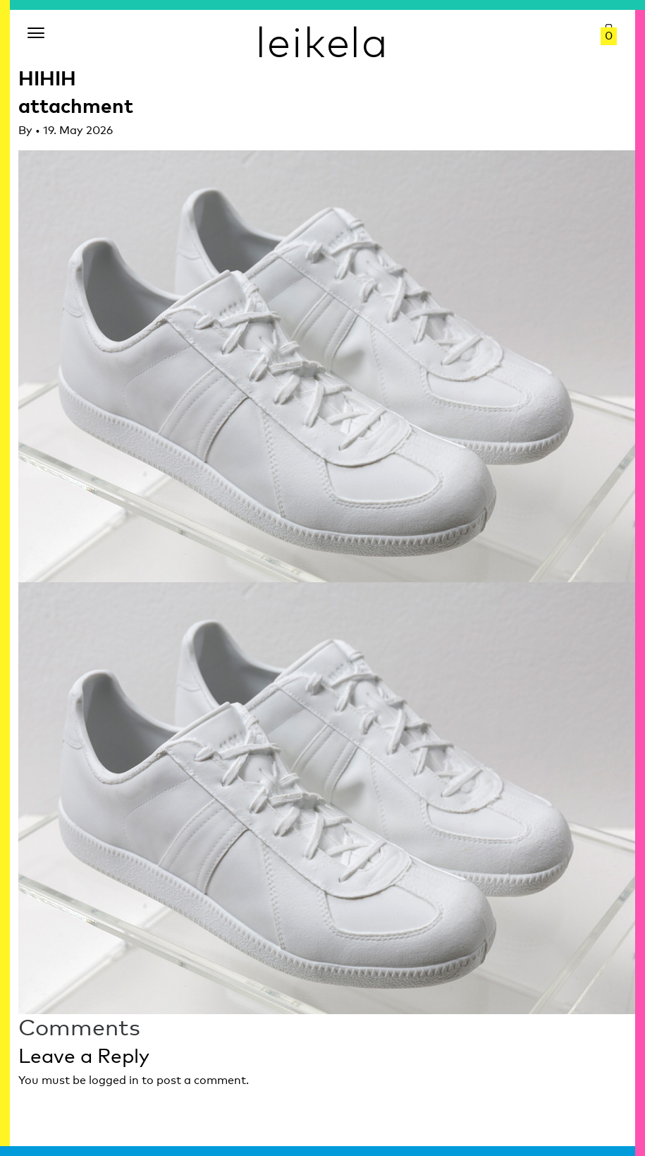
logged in (114, 1080)
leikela (322, 41)
